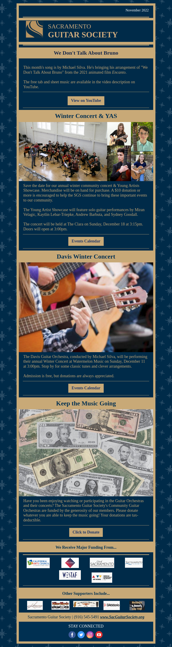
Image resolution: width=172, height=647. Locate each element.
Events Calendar (86, 241)
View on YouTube (86, 100)
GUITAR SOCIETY (83, 34)
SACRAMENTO (69, 26)
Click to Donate (86, 532)
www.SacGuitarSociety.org (122, 617)
